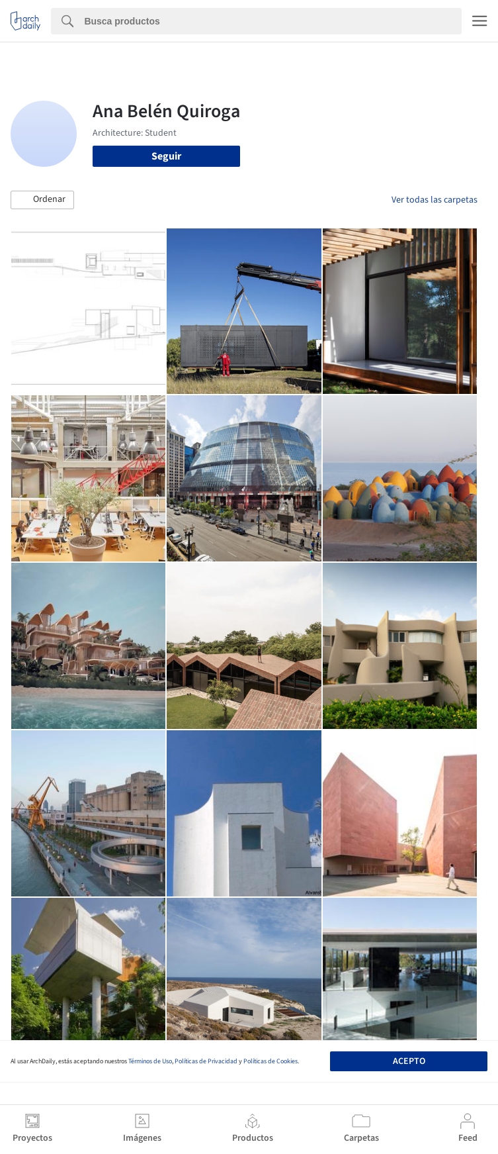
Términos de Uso (150, 1061)
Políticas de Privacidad (206, 1061)
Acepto (409, 1061)
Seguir (166, 156)
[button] (42, 200)
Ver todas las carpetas (434, 200)
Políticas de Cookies (270, 1061)
